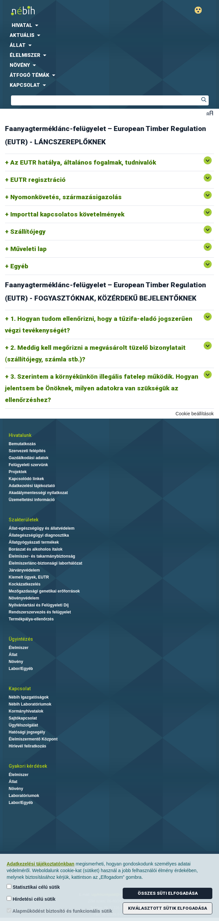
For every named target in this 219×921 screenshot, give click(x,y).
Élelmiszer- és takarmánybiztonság (42, 556)
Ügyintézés (21, 639)
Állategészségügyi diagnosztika (39, 535)
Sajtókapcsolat (23, 718)
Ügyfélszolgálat (23, 725)
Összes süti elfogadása (168, 893)
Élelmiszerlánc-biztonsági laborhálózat (45, 563)
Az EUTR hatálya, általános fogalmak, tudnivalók (83, 162)
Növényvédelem (24, 598)
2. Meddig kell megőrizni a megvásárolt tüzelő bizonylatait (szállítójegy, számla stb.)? (95, 353)
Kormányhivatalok (26, 711)
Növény (16, 661)
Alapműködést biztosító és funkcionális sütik (59, 911)
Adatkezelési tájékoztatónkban (40, 863)
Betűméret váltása (210, 113)
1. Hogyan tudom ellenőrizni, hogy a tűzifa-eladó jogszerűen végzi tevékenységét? (98, 324)
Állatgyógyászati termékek (34, 542)
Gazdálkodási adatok (28, 458)
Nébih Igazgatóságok (29, 697)
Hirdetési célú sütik (31, 899)
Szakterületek (23, 519)
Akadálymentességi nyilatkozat (38, 492)
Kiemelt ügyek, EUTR (29, 577)
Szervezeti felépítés (27, 451)
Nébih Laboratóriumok (30, 704)
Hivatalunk (20, 435)
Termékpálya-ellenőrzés (31, 619)
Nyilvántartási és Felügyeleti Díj (39, 605)
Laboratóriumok (24, 795)
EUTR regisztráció (38, 180)
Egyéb (19, 266)
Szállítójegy (28, 231)
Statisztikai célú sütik (33, 887)
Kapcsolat (20, 688)
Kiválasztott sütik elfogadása (167, 908)
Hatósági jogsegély (27, 732)
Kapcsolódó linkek (26, 478)
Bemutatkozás (22, 444)
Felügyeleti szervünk (28, 464)
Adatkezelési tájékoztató (32, 485)
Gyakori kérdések (28, 766)
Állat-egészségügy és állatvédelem (41, 528)
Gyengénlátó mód (201, 10)
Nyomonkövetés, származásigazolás (66, 197)
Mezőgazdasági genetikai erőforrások (44, 591)
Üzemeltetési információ (32, 499)
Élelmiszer (18, 647)
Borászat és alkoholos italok (35, 549)
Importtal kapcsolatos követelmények (67, 214)
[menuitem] (109, 25)
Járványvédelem (24, 570)
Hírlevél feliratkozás (27, 746)
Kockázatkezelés (24, 584)
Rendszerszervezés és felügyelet (40, 612)
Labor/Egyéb (21, 668)
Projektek (18, 471)
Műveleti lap (28, 249)
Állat (13, 654)
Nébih (55, 10)
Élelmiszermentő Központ (33, 739)
